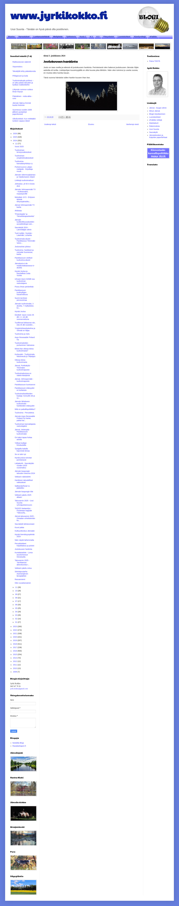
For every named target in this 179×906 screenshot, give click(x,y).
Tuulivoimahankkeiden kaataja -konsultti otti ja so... (25, 396)
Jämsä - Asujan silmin (158, 108)
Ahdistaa (18, 211)
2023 (15, 626)
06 (16, 605)
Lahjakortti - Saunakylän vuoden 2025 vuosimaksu (24, 465)
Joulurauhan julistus (23, 247)
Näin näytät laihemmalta (24, 540)
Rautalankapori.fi (19, 746)
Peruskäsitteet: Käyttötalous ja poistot (24, 544)
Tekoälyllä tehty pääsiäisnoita (24, 71)
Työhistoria (71, 37)
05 (16, 608)
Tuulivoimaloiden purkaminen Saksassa (24, 344)
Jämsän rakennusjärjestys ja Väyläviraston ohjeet (25, 176)
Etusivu (11, 37)
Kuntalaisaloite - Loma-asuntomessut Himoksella (24, 555)
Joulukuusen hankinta (23, 549)
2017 (15, 647)
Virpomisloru (18, 67)
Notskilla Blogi (18, 743)
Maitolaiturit (154, 123)
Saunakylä (153, 132)
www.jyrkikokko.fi (58, 15)
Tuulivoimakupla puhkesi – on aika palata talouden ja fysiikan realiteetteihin (23, 83)
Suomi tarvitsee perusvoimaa (21, 299)
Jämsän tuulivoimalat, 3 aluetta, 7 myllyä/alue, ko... (24, 306)
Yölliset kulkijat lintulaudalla (21, 444)
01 (16, 622)
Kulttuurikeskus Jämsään (25, 531)
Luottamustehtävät (41, 37)
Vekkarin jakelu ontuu (23, 568)
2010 (15, 668)
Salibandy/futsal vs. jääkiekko (22, 487)
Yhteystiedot (108, 37)
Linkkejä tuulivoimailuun (24, 180)
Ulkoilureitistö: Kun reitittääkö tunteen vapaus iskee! (24, 120)
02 (16, 619)
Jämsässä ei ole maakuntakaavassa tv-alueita (25, 265)
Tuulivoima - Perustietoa (24, 413)
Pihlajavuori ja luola (20, 76)
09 (16, 594)
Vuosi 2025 (19, 147)
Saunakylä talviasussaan (24, 524)
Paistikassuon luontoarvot (25, 385)
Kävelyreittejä (140, 37)
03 (16, 615)
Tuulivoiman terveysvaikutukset (23, 151)
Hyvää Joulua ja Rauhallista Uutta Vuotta (22, 273)
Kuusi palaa (19, 527)
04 (16, 612)
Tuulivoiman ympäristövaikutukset (24, 157)
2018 (15, 644)
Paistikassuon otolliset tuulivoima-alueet (23, 259)
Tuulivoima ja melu (22, 334)
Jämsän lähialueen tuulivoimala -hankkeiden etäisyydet (24, 403)
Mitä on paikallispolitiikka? (25, 409)
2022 (15, 630)
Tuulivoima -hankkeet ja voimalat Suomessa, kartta (24, 252)
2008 (15, 672)
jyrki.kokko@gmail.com (19, 689)
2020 (15, 637)
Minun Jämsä (154, 111)
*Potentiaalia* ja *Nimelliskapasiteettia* (24, 215)
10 (16, 591)
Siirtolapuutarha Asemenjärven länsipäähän (21, 574)
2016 (15, 651)
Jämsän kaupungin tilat (24, 492)
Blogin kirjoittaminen (157, 114)
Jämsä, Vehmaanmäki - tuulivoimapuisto (24, 380)
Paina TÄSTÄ (154, 61)
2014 (15, 658)
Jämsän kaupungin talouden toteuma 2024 (25, 472)
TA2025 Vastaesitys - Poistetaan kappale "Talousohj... (23, 510)
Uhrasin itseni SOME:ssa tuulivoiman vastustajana (25, 281)
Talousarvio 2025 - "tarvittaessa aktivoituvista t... (22, 562)
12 (16, 144)
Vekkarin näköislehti (23, 477)
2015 (15, 654)
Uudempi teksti (50, 124)
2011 (15, 665)
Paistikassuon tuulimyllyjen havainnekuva (21, 292)
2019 (15, 640)
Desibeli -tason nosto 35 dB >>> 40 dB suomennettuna (24, 317)
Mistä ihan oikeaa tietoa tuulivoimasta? (24, 350)
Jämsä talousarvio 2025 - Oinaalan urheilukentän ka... (25, 518)
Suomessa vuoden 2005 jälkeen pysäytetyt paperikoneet (22, 112)
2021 (15, 633)
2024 (15, 141)
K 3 (98, 37)
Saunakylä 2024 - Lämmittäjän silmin (23, 228)
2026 (15, 133)
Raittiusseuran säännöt (22, 62)
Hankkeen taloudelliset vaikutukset (24, 481)
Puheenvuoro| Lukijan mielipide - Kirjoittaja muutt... (24, 169)
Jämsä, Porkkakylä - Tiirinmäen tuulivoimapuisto (23, 368)
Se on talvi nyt (20, 454)
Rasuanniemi (20, 579)
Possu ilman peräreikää (24, 287)
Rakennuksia (154, 126)
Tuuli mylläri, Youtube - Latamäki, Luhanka (24, 234)
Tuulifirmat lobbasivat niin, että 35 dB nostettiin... (25, 324)
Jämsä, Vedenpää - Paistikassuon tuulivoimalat (22, 432)
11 (16, 587)
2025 (15, 137)
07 (16, 601)
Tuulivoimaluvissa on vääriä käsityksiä (23, 374)
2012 (15, 661)
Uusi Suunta (154, 129)
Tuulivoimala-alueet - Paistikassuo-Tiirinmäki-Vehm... (25, 241)
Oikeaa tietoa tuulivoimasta (21, 361)
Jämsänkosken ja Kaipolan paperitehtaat (158, 136)
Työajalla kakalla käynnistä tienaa (22, 450)
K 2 (91, 37)
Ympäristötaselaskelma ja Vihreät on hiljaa (25, 329)
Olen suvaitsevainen (23, 583)
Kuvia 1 (83, 37)
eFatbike (153, 37)
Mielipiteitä (57, 37)
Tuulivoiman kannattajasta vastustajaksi (25, 425)
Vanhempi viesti (132, 124)
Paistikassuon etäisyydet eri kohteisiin (24, 389)
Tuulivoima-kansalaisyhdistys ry (24, 162)
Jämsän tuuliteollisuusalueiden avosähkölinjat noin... (24, 222)
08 (16, 598)
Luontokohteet (124, 37)
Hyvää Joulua (20, 311)
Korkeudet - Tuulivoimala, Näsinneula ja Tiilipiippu (25, 355)
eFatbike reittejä (155, 120)
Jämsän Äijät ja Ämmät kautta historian (22, 104)
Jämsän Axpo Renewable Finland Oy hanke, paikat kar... (25, 418)
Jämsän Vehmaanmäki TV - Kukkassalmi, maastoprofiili (25, 191)
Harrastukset (24, 37)
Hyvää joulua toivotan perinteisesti (23, 459)
